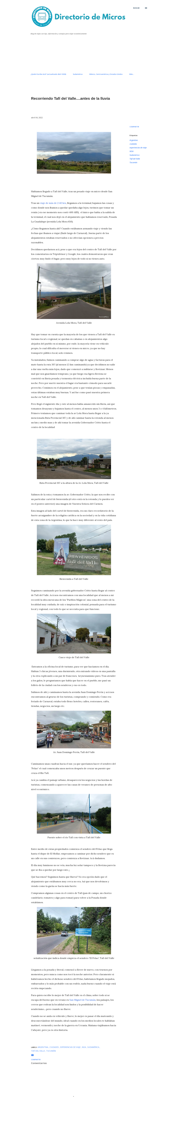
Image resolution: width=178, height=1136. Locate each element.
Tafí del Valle (135, 158)
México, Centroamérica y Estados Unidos (105, 74)
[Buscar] (136, 8)
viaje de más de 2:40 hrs (53, 203)
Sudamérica (78, 74)
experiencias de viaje (138, 147)
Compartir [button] (134, 127)
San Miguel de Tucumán (82, 999)
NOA (132, 151)
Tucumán (133, 162)
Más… (131, 74)
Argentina (134, 140)
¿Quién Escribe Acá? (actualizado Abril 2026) (48, 74)
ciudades (133, 144)
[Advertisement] (89, 54)
